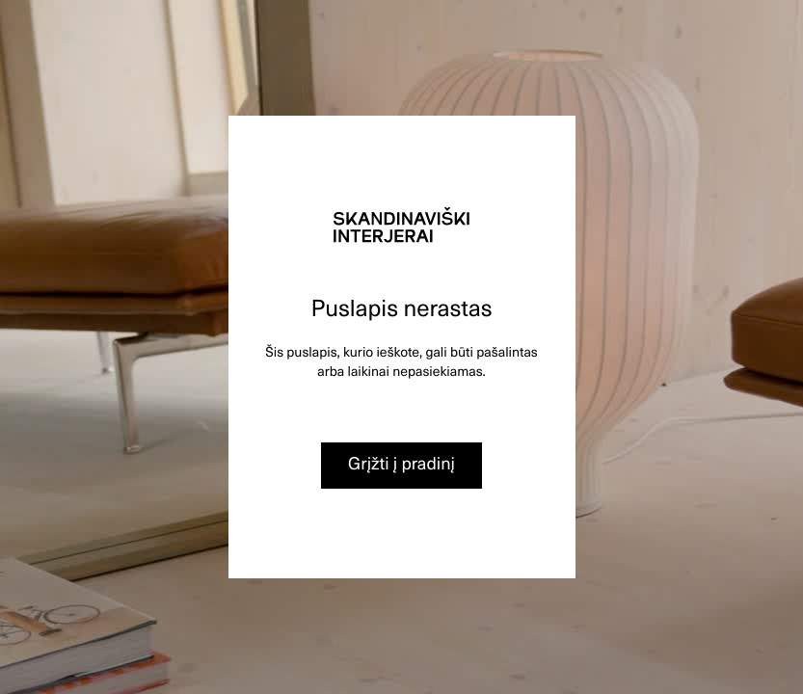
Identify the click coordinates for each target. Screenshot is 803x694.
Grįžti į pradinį (401, 463)
